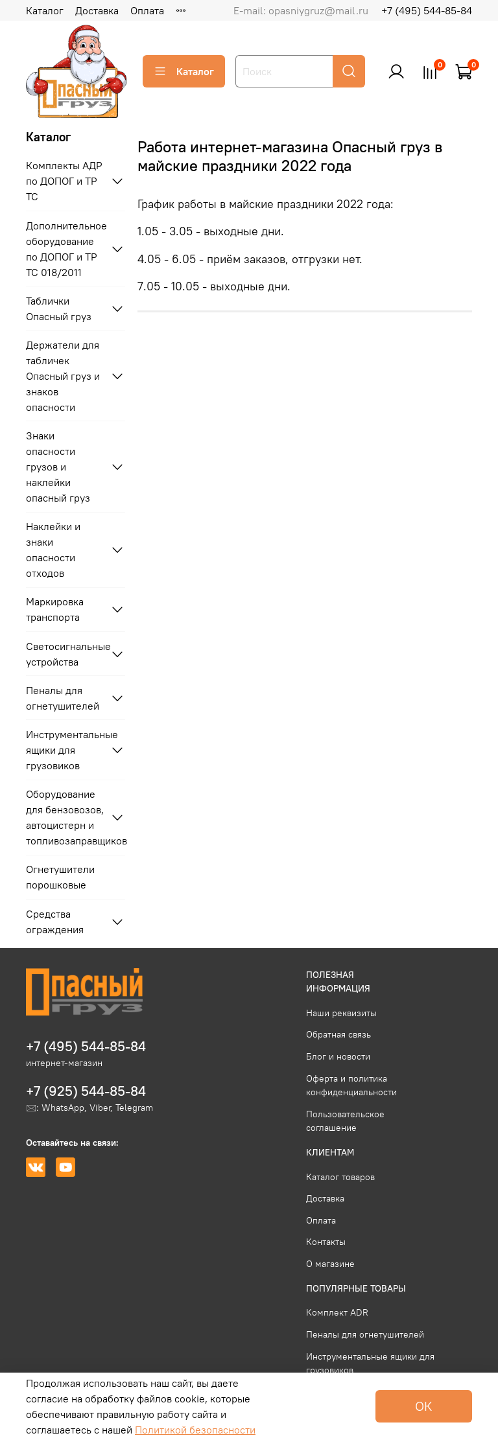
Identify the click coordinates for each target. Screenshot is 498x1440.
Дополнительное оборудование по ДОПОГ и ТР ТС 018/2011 (65, 249)
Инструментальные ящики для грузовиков (65, 750)
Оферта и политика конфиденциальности (351, 1085)
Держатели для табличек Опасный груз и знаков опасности (63, 375)
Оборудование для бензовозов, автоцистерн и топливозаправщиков (65, 817)
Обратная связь (338, 1034)
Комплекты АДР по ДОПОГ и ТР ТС (64, 181)
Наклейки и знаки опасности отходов (53, 549)
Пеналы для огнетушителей (62, 698)
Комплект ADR (337, 1312)
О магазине (330, 1264)
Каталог (45, 10)
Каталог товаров (340, 1177)
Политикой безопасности (195, 1429)
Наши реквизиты (341, 1013)
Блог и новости (338, 1056)
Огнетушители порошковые (60, 877)
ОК (424, 1406)
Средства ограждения (55, 921)
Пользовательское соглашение (345, 1121)
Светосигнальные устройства (65, 654)
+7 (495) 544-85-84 (426, 10)
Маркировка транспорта (55, 609)
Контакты (326, 1242)
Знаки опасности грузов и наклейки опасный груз (58, 466)
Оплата (147, 10)
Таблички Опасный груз (58, 308)
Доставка (97, 10)
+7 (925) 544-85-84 (86, 1091)
